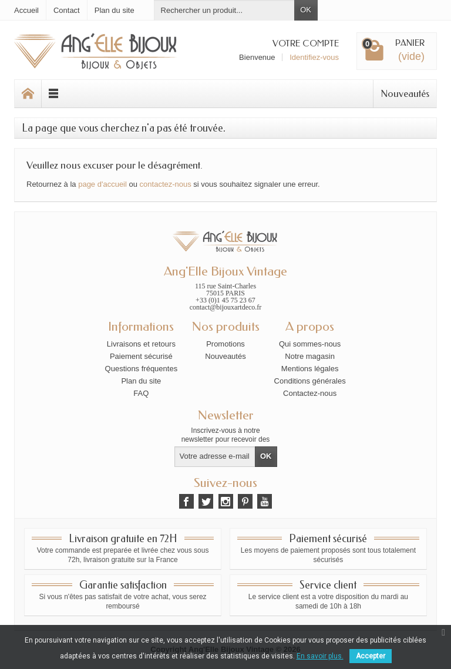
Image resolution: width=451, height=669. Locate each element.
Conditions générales (310, 380)
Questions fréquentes (141, 368)
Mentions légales (310, 368)
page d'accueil (102, 184)
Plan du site (141, 380)
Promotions (225, 343)
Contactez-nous (309, 393)
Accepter (370, 656)
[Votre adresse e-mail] (215, 456)
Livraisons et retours (141, 343)
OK (305, 9)
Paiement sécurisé (141, 356)
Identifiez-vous (314, 57)
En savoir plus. (320, 656)
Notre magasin (310, 356)
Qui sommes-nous (310, 343)
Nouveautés (405, 93)
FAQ (141, 393)
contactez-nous (165, 184)
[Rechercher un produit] (224, 10)
